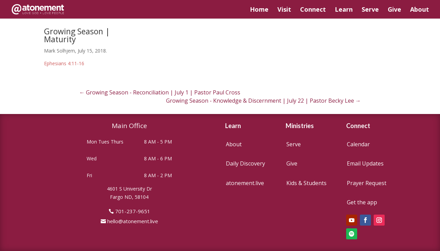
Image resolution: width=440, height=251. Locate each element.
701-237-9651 (132, 211)
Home (259, 10)
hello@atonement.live (132, 221)
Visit (284, 10)
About (419, 10)
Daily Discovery (245, 163)
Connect (313, 10)
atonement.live (245, 183)
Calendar (358, 144)
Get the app (362, 202)
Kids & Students (306, 183)
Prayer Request (366, 183)
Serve (370, 10)
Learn (344, 10)
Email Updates (365, 163)
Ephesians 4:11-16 (64, 63)
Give (394, 10)
